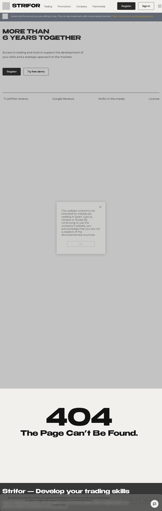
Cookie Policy (59, 504)
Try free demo (36, 71)
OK (81, 225)
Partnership (99, 6)
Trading (48, 6)
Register (126, 6)
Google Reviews (62, 98)
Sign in (146, 6)
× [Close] (100, 188)
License (153, 98)
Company (81, 6)
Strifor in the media (111, 98)
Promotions (64, 6)
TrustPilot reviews (15, 98)
